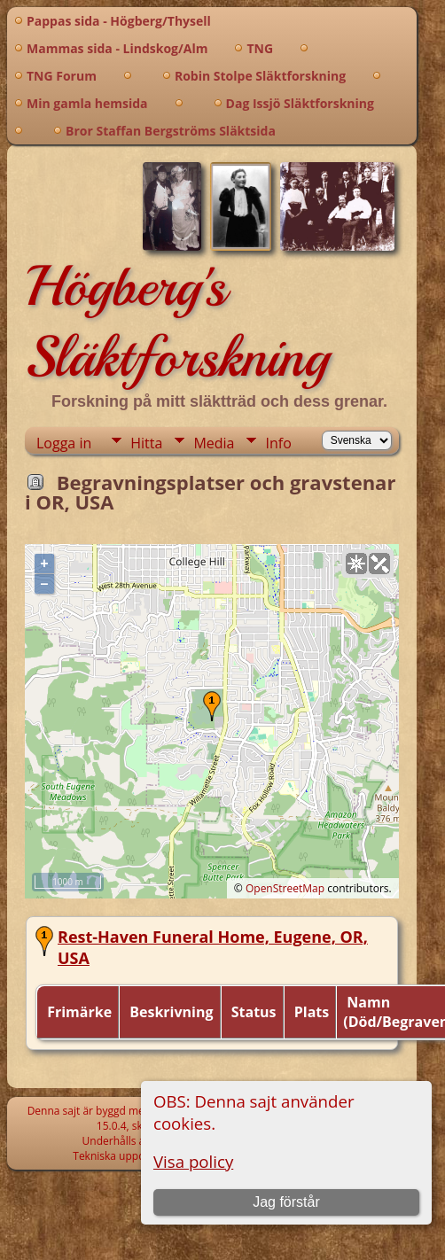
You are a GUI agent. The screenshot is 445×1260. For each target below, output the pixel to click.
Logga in (63, 443)
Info (278, 443)
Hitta (146, 443)
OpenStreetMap (285, 888)
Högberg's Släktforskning (177, 322)
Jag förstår (286, 1201)
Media (213, 443)
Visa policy (193, 1161)
